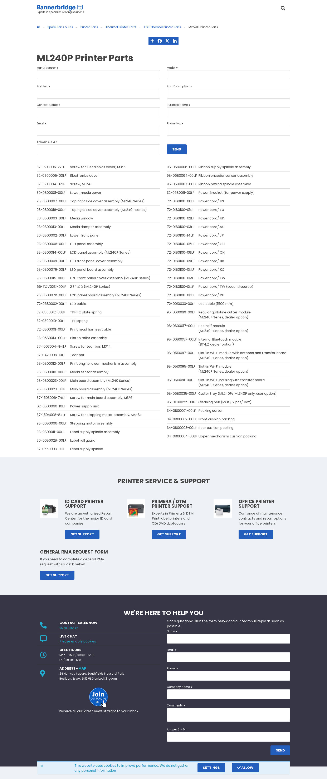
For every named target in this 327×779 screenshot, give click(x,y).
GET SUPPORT (82, 534)
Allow (245, 767)
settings (211, 767)
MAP (82, 668)
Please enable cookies (77, 641)
